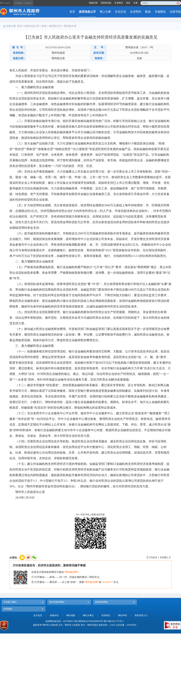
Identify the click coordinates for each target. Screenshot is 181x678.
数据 (148, 11)
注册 (135, 3)
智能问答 (93, 3)
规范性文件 (55, 26)
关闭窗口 (164, 557)
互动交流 (120, 11)
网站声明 (122, 615)
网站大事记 (88, 615)
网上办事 (105, 11)
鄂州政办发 (70, 26)
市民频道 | (19, 3)
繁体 (2, 3)
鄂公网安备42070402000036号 (88, 621)
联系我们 (106, 615)
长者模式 (118, 3)
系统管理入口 (141, 615)
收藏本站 (54, 615)
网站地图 (70, 615)
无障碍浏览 (105, 3)
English (7, 3)
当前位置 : (11, 26)
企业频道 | (28, 3)
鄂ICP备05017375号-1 (113, 621)
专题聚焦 (160, 11)
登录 (128, 3)
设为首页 (37, 615)
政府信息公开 (87, 11)
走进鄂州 (135, 11)
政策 (44, 26)
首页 (72, 11)
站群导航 (175, 11)
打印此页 (153, 557)
